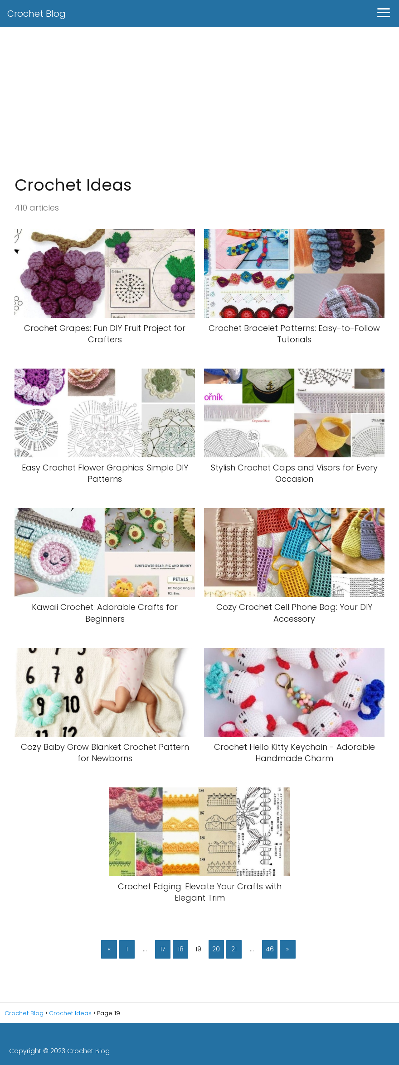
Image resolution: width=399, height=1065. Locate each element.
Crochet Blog (36, 13)
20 (216, 949)
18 (181, 949)
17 (162, 949)
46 (270, 949)
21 (234, 949)
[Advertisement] (199, 102)
